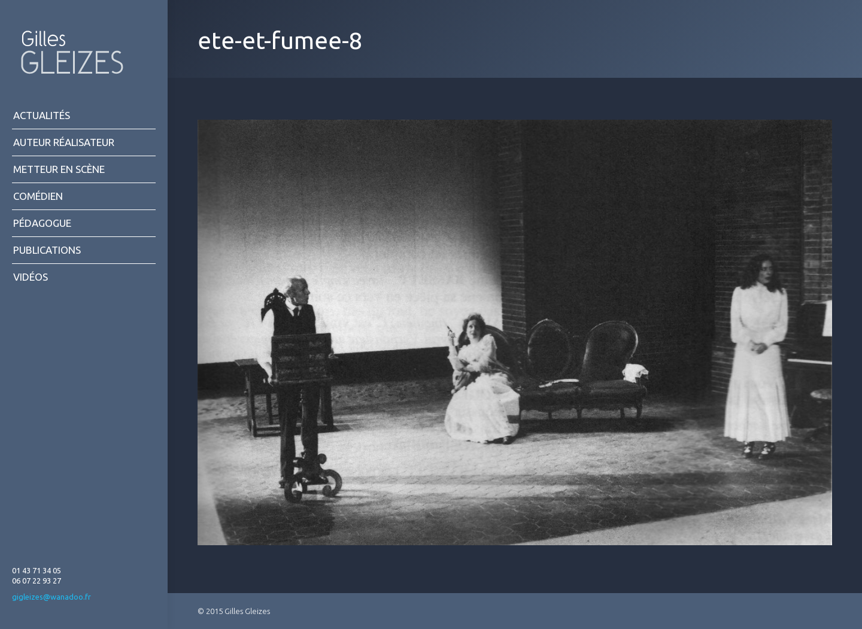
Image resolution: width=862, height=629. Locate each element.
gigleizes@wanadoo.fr (51, 596)
